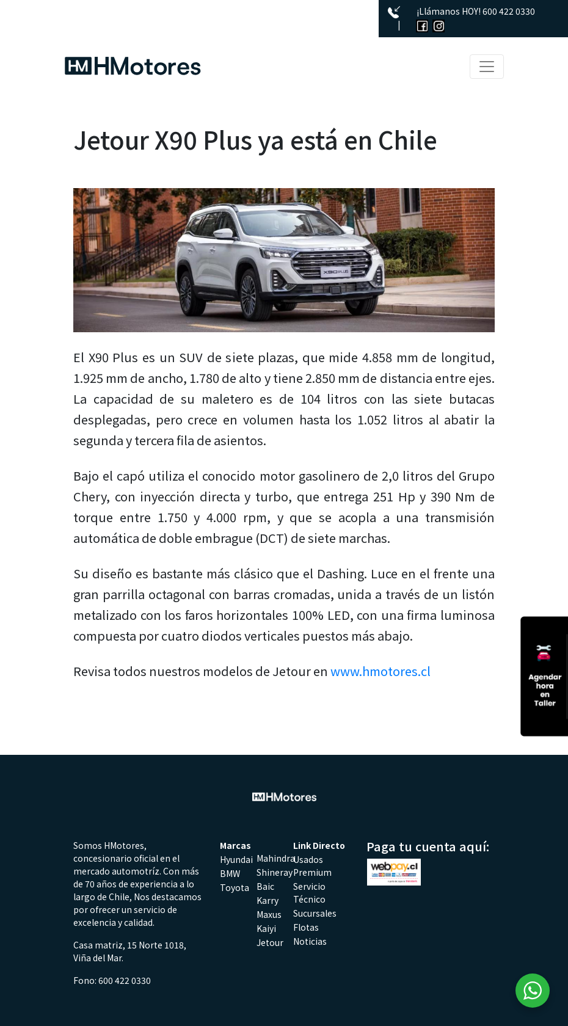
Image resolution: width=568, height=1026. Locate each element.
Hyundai (236, 859)
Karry (268, 900)
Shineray (275, 872)
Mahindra (276, 858)
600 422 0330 (508, 11)
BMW (230, 873)
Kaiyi (266, 928)
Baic (265, 886)
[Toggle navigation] (487, 66)
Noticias (310, 941)
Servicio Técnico (309, 892)
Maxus (269, 914)
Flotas (306, 927)
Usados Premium (312, 865)
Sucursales (315, 913)
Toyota (234, 887)
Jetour (270, 942)
